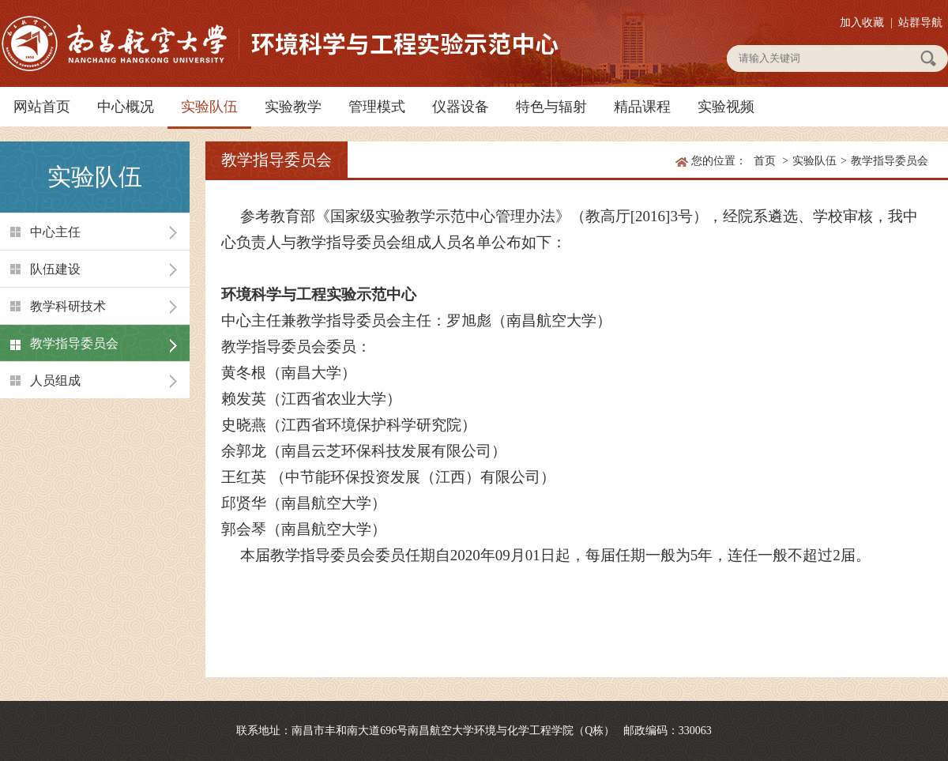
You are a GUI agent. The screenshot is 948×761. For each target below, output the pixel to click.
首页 (765, 161)
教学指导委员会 (74, 343)
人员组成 (55, 380)
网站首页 (41, 107)
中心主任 (55, 232)
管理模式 (376, 107)
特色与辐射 (551, 107)
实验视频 (726, 107)
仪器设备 (460, 107)
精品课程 (642, 107)
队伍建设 (55, 269)
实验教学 (293, 107)
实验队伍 (209, 107)
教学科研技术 (68, 306)
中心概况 (125, 107)
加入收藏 (862, 22)
